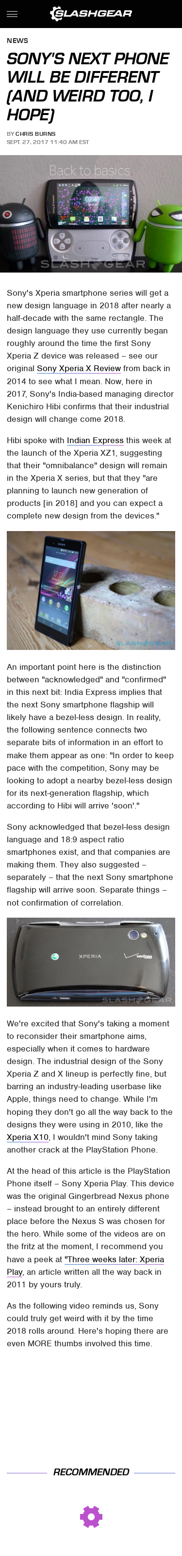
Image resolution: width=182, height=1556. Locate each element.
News (17, 41)
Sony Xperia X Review (79, 368)
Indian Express (95, 440)
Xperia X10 (28, 1137)
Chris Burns (36, 133)
